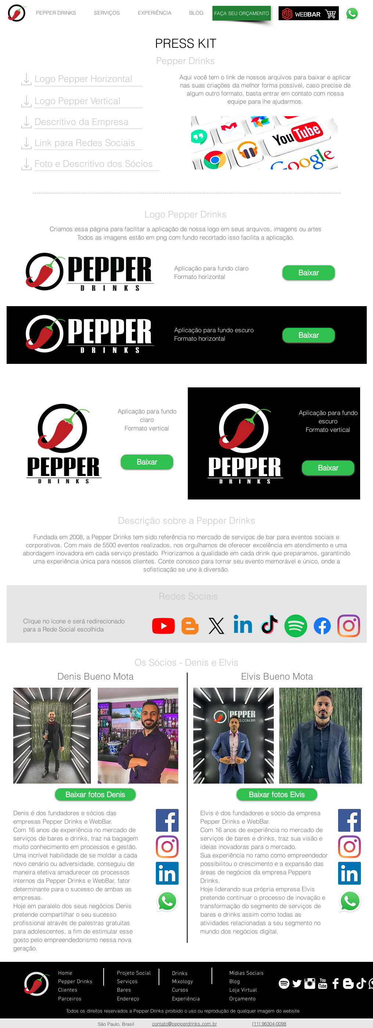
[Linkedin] (243, 626)
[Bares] (132, 990)
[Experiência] (189, 999)
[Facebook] (322, 626)
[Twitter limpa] (296, 983)
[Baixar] (309, 272)
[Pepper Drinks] (78, 982)
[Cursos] (189, 990)
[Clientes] (72, 990)
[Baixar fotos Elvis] (277, 794)
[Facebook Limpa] (335, 983)
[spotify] (284, 983)
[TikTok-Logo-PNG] (361, 983)
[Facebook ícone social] (167, 820)
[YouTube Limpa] (322, 983)
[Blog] (247, 982)
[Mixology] (197, 982)
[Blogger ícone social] (190, 626)
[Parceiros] (72, 999)
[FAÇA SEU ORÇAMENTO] (241, 13)
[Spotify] (295, 626)
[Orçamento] (249, 999)
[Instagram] (348, 626)
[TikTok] (269, 626)
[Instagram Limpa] (309, 983)
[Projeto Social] (161, 973)
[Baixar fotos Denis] (95, 794)
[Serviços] (132, 982)
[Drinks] (194, 974)
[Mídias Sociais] (249, 973)
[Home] (80, 973)
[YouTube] (163, 626)
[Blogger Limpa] (348, 983)
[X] (216, 626)
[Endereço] (132, 999)
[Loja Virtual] (247, 990)
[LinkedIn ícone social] (167, 873)
